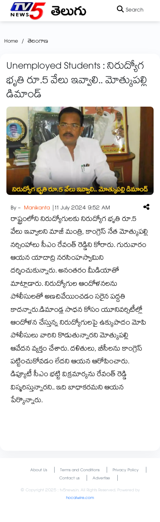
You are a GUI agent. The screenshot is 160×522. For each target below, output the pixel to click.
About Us (38, 470)
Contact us (69, 478)
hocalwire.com (80, 498)
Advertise (101, 478)
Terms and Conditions (79, 470)
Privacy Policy (126, 470)
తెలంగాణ (38, 41)
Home (11, 41)
